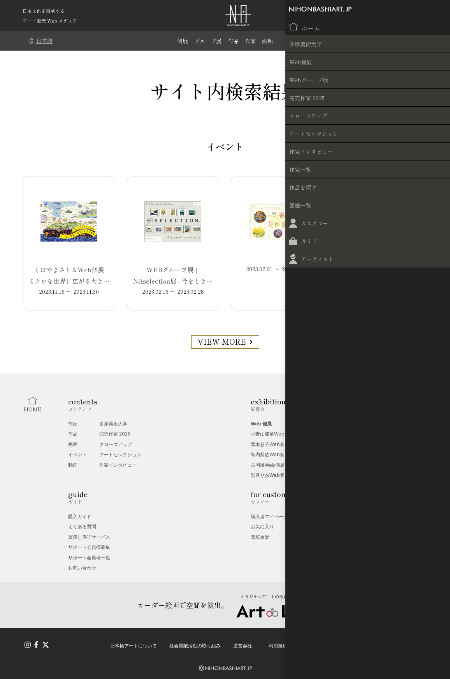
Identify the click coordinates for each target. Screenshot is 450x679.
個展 (180, 41)
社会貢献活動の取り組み (195, 643)
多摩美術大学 (113, 424)
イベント (77, 454)
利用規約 (278, 643)
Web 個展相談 (351, 516)
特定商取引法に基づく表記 (387, 643)
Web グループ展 (317, 424)
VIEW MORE (225, 341)
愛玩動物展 (311, 434)
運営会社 (242, 643)
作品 (234, 41)
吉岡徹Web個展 (268, 465)
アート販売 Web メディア (50, 20)
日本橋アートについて (133, 643)
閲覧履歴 (260, 537)
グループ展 (207, 41)
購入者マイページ (269, 516)
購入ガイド (79, 516)
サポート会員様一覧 (89, 558)
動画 (72, 465)
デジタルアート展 (319, 444)
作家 (252, 41)
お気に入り (262, 526)
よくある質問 (82, 526)
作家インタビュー (118, 465)
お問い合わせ (82, 568)
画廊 (270, 41)
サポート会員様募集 (89, 547)
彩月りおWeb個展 (270, 475)
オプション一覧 (352, 537)
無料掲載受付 (350, 526)
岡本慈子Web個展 (270, 444)
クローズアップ (115, 444)
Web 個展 (261, 424)
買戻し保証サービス (89, 537)
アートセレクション (120, 454)
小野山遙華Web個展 (272, 434)
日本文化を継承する (44, 10)
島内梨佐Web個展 (270, 454)
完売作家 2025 (114, 434)
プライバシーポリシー (323, 643)
